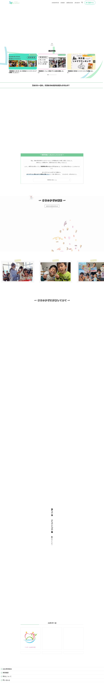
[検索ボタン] (82, 2)
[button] (50, 74)
